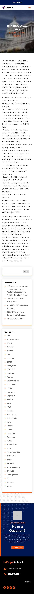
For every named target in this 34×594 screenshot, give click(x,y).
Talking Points (12, 456)
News (9, 422)
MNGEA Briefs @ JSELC (15, 319)
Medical (10, 399)
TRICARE (10, 471)
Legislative (17, 36)
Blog (8, 354)
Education (10, 369)
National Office (12, 418)
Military (9, 403)
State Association (13, 452)
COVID (9, 362)
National (10, 411)
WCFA (9, 486)
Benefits (22, 33)
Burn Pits (10, 358)
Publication (11, 433)
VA (8, 478)
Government (11, 384)
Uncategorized (12, 475)
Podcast (10, 426)
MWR (9, 407)
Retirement (11, 437)
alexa (9, 336)
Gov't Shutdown (13, 381)
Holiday (9, 388)
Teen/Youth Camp (13, 467)
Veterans (10, 482)
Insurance (10, 392)
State (9, 448)
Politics (9, 430)
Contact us (17, 547)
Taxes (9, 460)
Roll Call (10, 441)
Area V (9, 343)
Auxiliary (10, 347)
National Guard (12, 415)
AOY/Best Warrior (13, 339)
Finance (10, 377)
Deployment (11, 366)
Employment (11, 373)
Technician (11, 463)
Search (26, 271)
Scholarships (12, 445)
